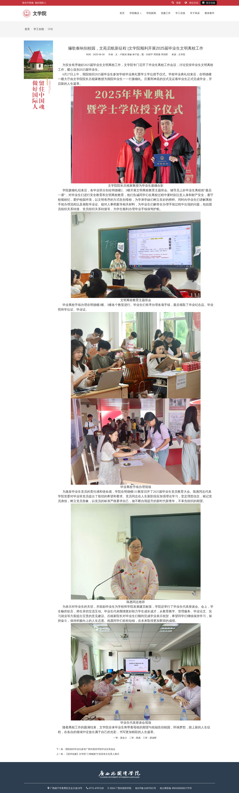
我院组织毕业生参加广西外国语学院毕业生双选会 (90, 749)
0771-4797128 (96, 788)
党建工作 (166, 13)
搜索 (176, 2)
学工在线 (180, 13)
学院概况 (135, 13)
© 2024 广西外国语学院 (119, 788)
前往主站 (192, 2)
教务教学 (209, 13)
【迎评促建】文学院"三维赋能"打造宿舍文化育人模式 (92, 754)
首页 (122, 13)
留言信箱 (208, 2)
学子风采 (195, 13)
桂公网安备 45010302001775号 (176, 788)
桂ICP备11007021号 (145, 788)
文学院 (181, 54)
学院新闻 (151, 13)
